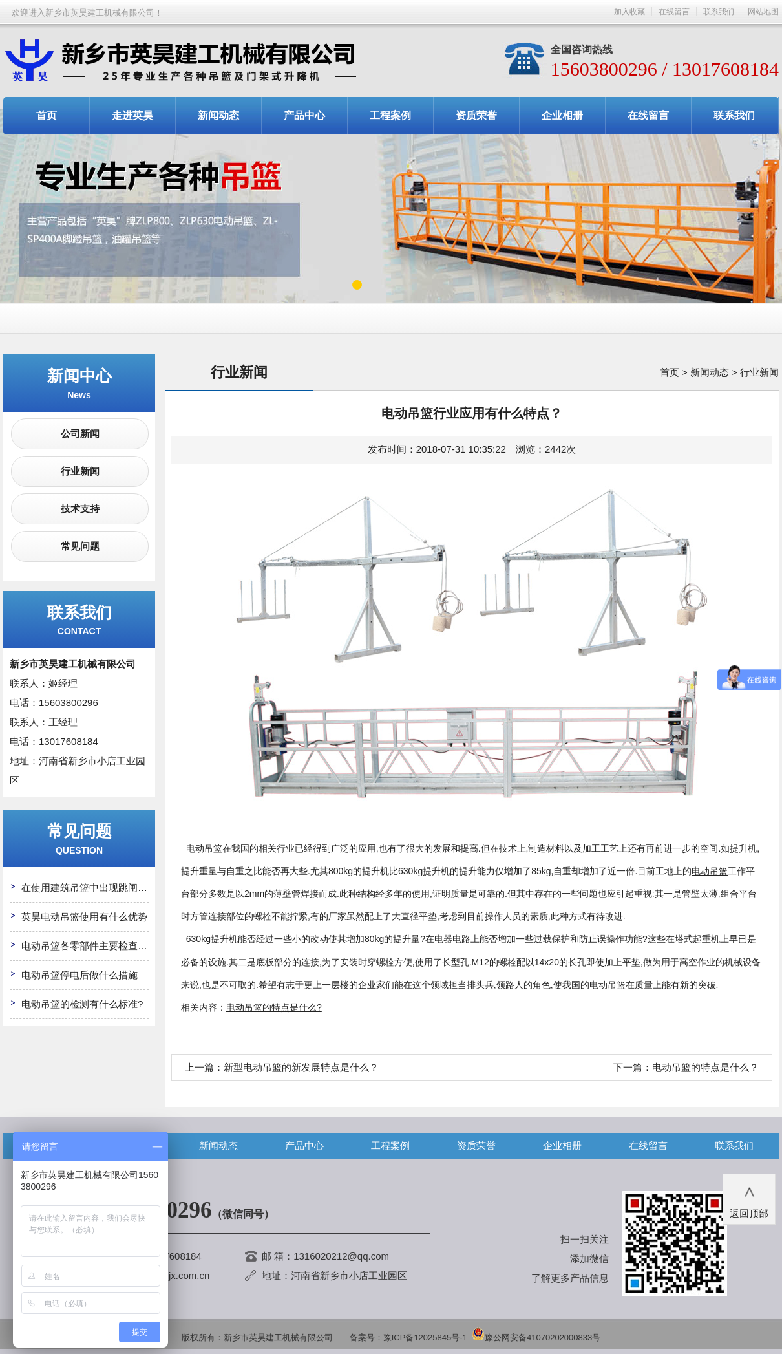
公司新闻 (80, 433)
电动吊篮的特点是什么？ (705, 1067)
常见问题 (80, 546)
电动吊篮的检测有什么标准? (82, 1003)
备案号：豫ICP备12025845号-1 (408, 1337)
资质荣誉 (476, 115)
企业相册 (562, 115)
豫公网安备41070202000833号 (536, 1337)
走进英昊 (132, 115)
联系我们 (718, 11)
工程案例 (390, 115)
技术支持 (80, 508)
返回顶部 (749, 1198)
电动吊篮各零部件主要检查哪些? (91, 945)
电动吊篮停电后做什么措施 (79, 974)
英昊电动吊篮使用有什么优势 (84, 916)
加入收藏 (629, 11)
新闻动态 (218, 115)
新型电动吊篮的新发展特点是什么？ (301, 1067)
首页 (46, 115)
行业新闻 (80, 471)
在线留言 (674, 11)
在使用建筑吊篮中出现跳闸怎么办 (94, 887)
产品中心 (304, 115)
